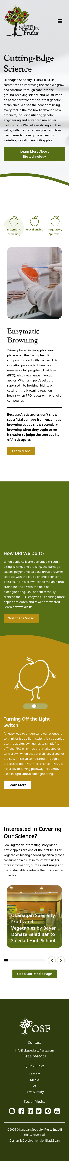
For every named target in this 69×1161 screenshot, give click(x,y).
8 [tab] (37, 960)
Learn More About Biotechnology (34, 154)
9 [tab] (42, 960)
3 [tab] (15, 960)
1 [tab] (6, 960)
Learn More (21, 451)
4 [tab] (19, 960)
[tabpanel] (34, 916)
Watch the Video (21, 618)
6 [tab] (28, 960)
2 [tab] (10, 960)
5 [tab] (24, 960)
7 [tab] (33, 960)
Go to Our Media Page (34, 974)
